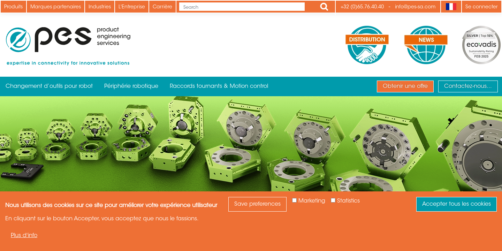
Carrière (162, 7)
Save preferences (257, 204)
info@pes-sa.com (415, 7)
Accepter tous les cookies (456, 204)
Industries (100, 7)
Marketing (311, 201)
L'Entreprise (132, 7)
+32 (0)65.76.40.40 (362, 7)
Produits (13, 7)
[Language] (451, 7)
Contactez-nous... (468, 86)
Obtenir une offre (405, 86)
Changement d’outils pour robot (49, 86)
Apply (324, 6)
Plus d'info (24, 235)
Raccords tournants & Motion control (219, 86)
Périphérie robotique (131, 86)
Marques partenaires (55, 7)
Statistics (348, 201)
